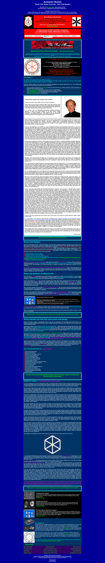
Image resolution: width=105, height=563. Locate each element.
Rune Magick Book (77, 550)
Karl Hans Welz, (50, 7)
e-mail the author (52, 26)
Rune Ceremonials (77, 546)
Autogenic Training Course (50, 548)
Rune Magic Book (33, 92)
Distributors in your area (75, 552)
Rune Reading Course (34, 91)
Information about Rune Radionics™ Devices (51, 540)
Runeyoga (43, 87)
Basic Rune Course (33, 89)
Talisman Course (27, 552)
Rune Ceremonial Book (34, 93)
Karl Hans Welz (68, 527)
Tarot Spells (26, 550)
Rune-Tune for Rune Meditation (67, 51)
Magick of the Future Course (50, 552)
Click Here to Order (40, 497)
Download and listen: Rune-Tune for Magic (44, 51)
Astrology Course (28, 548)
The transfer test (68, 533)
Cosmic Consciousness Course (50, 550)
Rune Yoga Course (28, 546)
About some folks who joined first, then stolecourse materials (52, 237)
